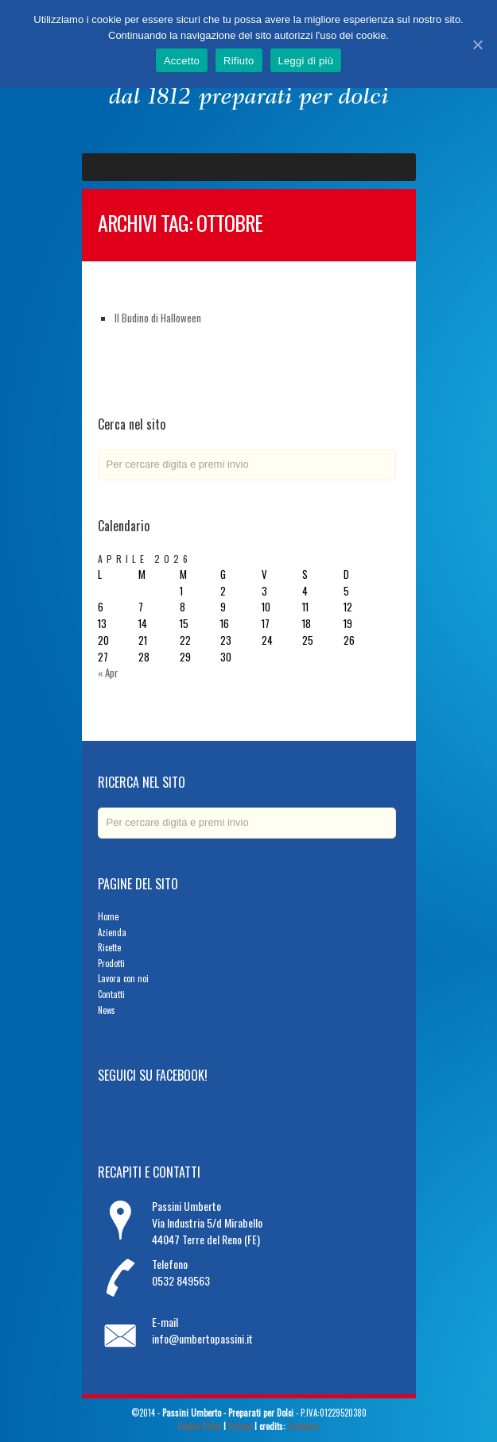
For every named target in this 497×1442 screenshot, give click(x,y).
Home (108, 916)
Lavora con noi (123, 978)
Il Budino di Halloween (158, 318)
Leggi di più (306, 61)
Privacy (240, 1426)
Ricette (109, 947)
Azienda (112, 932)
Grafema (304, 1426)
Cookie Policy (199, 1426)
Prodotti (111, 963)
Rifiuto (238, 61)
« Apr (108, 673)
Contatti (111, 994)
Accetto (182, 61)
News (106, 1010)
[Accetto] (477, 44)
